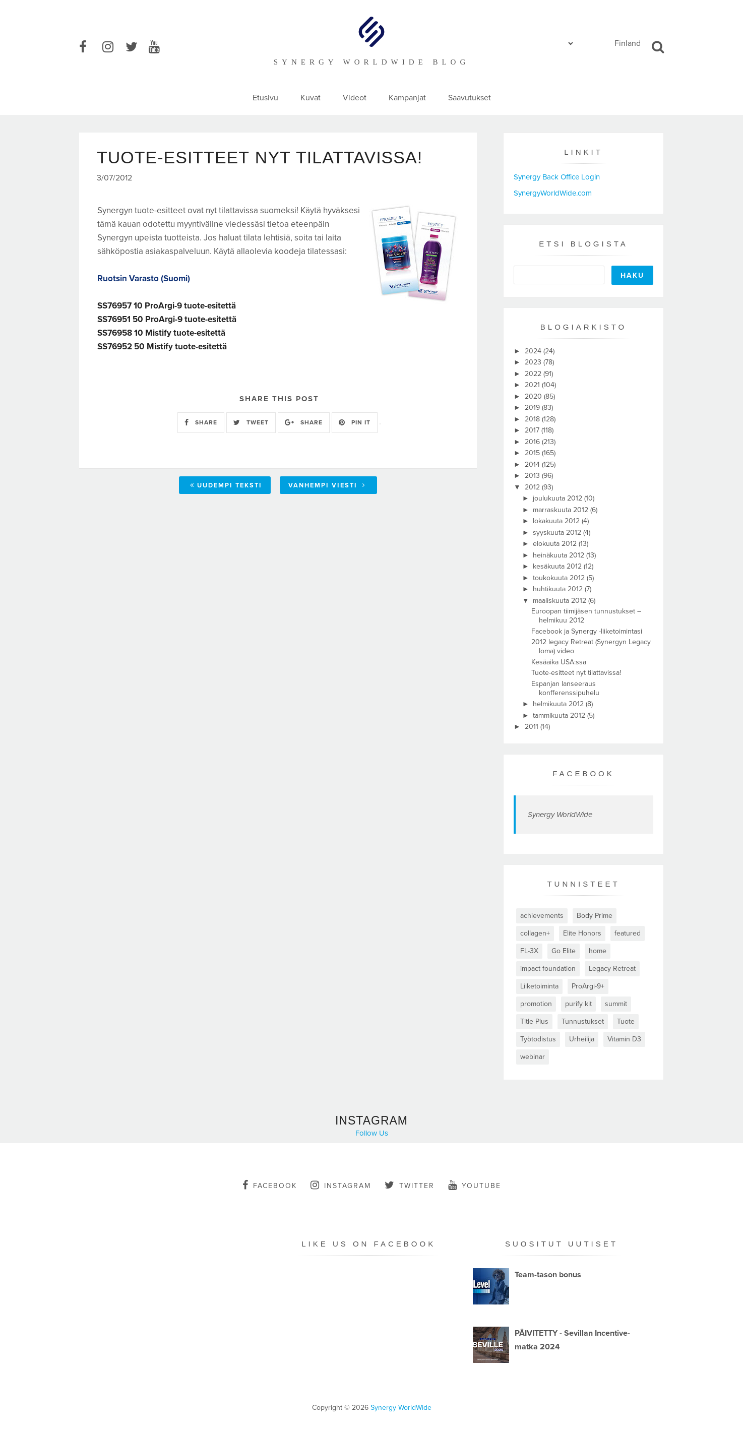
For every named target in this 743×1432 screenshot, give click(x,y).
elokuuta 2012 (556, 543)
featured (627, 933)
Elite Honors (582, 933)
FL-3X (529, 951)
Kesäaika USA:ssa (558, 662)
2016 (533, 442)
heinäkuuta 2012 (559, 555)
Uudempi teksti (226, 485)
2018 (533, 419)
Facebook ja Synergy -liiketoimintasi (586, 631)
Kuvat (310, 98)
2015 (533, 453)
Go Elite (563, 951)
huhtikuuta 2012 (559, 589)
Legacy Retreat (612, 968)
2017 (533, 430)
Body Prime (594, 915)
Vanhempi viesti (327, 485)
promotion (536, 1004)
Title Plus (534, 1021)
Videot (354, 98)
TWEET (251, 422)
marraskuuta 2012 (561, 510)
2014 (533, 464)
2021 (533, 385)
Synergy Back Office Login (557, 176)
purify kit (578, 1004)
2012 (533, 487)
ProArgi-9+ (588, 986)
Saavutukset (469, 98)
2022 (534, 373)
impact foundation (548, 968)
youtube (474, 1185)
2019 (533, 407)
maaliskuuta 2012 (560, 600)
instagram (341, 1185)
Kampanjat (407, 98)
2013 (533, 475)
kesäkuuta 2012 (558, 566)
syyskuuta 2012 (558, 532)
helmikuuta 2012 (559, 704)
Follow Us (371, 1133)
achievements (542, 915)
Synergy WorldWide (560, 814)
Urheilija (581, 1039)
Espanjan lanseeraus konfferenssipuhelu (565, 688)
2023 (534, 362)
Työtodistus (538, 1039)
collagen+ (535, 933)
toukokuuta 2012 (560, 578)
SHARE (200, 422)
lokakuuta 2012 (557, 521)
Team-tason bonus (548, 1275)
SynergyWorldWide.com (553, 193)
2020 (534, 396)
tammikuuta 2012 (560, 715)
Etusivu (265, 98)
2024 (534, 351)
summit (616, 1004)
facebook (269, 1185)
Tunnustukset (583, 1021)
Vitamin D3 (624, 1039)
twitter (410, 1185)
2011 (532, 726)
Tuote (626, 1021)
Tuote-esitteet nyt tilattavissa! (576, 672)
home (597, 951)
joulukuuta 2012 (558, 498)
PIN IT (354, 422)
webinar (532, 1056)
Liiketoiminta (539, 986)
